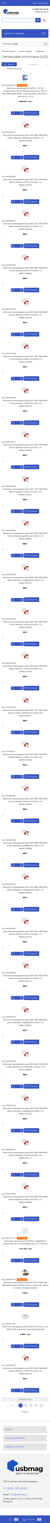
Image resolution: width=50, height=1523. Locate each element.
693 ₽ (25, 190)
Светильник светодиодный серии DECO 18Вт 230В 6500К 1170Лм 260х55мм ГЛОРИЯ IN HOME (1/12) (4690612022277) (25, 403)
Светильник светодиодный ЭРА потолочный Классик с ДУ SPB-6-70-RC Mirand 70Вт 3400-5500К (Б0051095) (25, 1328)
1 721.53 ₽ (25, 1248)
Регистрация (43, 3)
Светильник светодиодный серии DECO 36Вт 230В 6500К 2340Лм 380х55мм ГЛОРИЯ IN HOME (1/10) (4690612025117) (25, 1155)
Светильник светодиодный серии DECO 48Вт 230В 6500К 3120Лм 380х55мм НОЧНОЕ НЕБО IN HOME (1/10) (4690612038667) (25, 1067)
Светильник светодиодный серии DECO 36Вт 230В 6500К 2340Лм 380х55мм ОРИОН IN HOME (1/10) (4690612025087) (25, 447)
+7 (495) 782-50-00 (40, 9)
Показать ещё (25, 1399)
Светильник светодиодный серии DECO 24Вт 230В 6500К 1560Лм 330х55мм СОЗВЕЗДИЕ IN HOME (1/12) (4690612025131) (25, 580)
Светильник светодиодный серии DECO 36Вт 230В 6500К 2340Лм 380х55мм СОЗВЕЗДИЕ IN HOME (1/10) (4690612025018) (25, 890)
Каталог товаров (25, 33)
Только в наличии (14, 69)
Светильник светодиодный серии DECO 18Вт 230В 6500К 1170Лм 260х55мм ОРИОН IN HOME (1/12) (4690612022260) (25, 624)
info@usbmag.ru (41, 12)
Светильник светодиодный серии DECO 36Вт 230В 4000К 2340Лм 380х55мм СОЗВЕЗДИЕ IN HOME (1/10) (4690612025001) (25, 1022)
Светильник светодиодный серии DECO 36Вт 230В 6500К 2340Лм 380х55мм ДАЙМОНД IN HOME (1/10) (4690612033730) (25, 138)
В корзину (31, 113)
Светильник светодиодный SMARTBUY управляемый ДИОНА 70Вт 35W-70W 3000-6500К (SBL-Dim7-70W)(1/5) (25, 1242)
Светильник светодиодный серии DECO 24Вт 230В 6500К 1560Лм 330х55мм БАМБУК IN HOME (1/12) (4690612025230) (25, 226)
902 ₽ (25, 145)
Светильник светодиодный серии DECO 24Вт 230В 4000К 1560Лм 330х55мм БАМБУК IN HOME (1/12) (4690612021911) (25, 978)
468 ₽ (25, 499)
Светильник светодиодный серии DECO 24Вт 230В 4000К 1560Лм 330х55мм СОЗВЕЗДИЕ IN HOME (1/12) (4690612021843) (25, 1111)
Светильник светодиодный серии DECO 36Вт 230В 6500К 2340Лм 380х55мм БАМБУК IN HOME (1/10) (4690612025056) (25, 757)
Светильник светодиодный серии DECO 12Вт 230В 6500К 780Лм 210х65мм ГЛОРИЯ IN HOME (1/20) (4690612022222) (25, 492)
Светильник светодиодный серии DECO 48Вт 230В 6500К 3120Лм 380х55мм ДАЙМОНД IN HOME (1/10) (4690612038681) (25, 536)
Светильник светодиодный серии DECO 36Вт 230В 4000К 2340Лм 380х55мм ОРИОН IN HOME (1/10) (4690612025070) (25, 315)
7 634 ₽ (25, 1293)
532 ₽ (25, 367)
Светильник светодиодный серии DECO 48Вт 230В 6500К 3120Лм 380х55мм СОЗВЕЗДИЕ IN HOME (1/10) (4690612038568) (25, 845)
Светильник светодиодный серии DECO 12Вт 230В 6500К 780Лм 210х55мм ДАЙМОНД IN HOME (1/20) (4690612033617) (25, 713)
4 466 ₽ (25, 1334)
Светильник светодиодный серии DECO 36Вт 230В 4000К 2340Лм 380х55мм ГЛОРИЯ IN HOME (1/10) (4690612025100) (25, 1371)
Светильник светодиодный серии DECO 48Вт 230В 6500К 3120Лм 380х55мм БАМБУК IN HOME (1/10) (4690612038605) (25, 801)
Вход (34, 3)
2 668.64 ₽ (25, 101)
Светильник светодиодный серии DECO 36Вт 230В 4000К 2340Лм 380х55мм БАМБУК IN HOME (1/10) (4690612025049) (25, 1199)
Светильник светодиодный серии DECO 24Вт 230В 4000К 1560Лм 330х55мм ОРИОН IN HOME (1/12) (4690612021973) (25, 934)
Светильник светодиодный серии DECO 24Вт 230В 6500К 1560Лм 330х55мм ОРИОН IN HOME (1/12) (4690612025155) (25, 182)
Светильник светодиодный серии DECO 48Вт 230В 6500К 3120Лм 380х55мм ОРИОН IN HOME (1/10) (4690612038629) (25, 270)
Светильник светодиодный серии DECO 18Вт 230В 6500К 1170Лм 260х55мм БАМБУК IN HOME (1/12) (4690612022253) (25, 359)
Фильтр (9, 64)
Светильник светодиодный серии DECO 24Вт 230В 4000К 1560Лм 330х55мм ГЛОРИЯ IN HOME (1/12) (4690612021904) (25, 669)
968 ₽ (25, 278)
